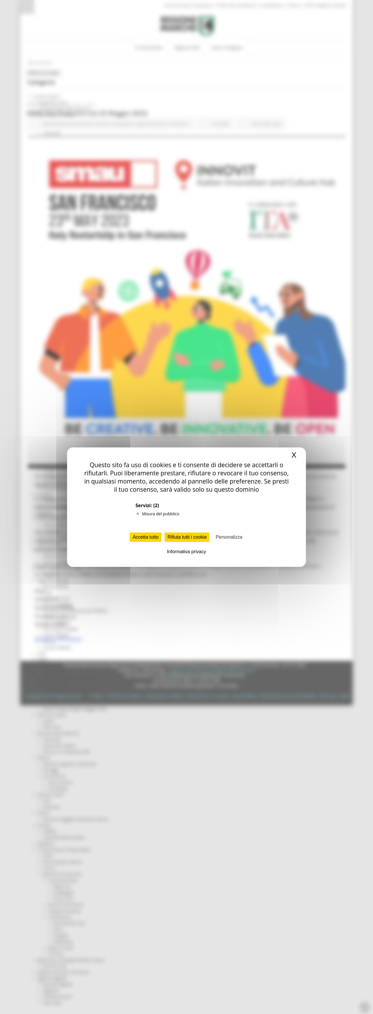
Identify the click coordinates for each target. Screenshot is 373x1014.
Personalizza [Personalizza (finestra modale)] (229, 537)
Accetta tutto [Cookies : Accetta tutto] (146, 537)
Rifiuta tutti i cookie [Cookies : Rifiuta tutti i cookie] (187, 537)
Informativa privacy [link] (186, 551)
